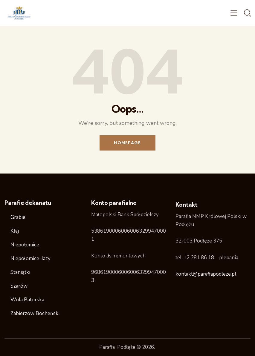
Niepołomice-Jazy (30, 258)
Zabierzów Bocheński (34, 313)
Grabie (17, 217)
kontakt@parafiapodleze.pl (205, 274)
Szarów (19, 286)
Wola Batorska (27, 299)
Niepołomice (24, 244)
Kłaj (14, 231)
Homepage (127, 142)
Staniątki (20, 272)
